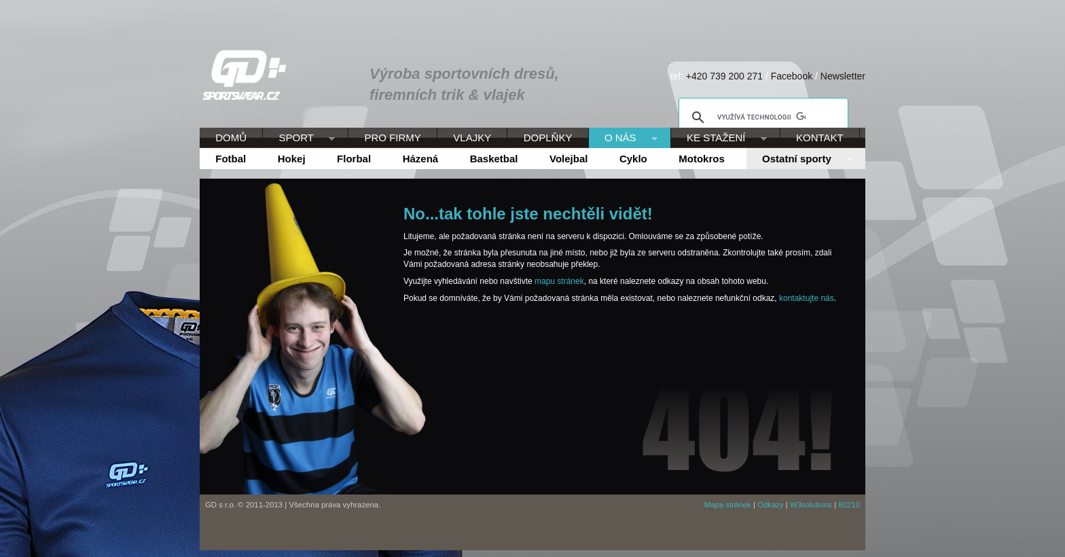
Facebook (791, 76)
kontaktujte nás (806, 298)
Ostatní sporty (799, 159)
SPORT (299, 138)
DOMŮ (231, 137)
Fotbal (230, 158)
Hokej (292, 158)
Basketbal (494, 158)
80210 (849, 505)
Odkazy (770, 505)
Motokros (702, 158)
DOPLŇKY (548, 137)
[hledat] (761, 117)
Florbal (354, 158)
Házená (421, 158)
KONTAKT (820, 137)
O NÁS (623, 138)
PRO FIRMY (392, 137)
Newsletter (842, 76)
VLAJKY (472, 137)
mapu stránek (559, 281)
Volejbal (568, 158)
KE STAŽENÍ (719, 138)
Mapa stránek (727, 505)
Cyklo (633, 158)
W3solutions (811, 505)
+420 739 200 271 (724, 76)
